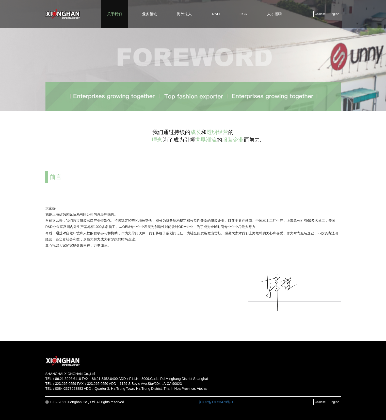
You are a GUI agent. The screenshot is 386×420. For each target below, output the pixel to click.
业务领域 (149, 14)
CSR (243, 14)
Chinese (320, 14)
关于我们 (114, 14)
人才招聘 (274, 14)
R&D (216, 14)
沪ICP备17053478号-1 (216, 402)
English (334, 14)
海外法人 (184, 14)
